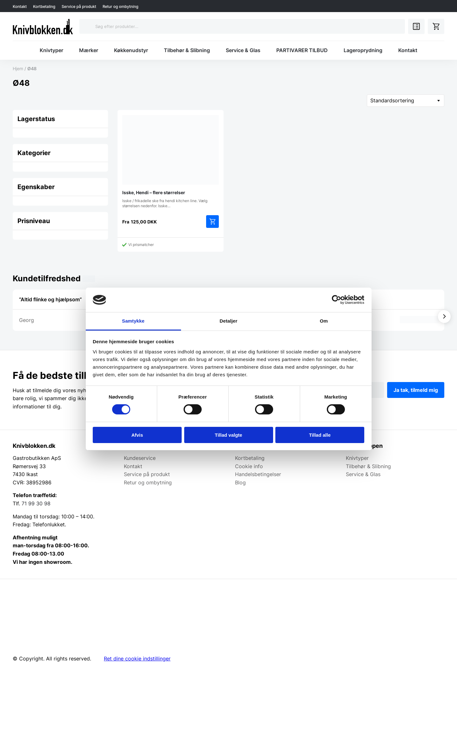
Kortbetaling (44, 6)
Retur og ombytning (120, 6)
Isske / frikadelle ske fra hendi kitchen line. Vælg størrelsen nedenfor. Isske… (170, 161)
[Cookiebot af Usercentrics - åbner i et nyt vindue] (336, 299)
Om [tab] (324, 321)
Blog (240, 482)
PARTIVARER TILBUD (302, 50)
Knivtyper (51, 50)
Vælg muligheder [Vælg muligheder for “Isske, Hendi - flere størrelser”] (212, 221)
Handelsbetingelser (258, 474)
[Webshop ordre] (405, 100)
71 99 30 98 (36, 503)
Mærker (88, 50)
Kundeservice (140, 458)
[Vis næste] (444, 316)
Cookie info (249, 466)
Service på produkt (79, 6)
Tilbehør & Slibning (187, 50)
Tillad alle (320, 435)
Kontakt (20, 6)
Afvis (137, 435)
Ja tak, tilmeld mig (415, 390)
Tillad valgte (228, 435)
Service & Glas (243, 50)
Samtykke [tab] (133, 321)
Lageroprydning (363, 50)
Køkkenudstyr (131, 50)
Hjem (18, 68)
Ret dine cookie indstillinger (137, 658)
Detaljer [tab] (229, 321)
